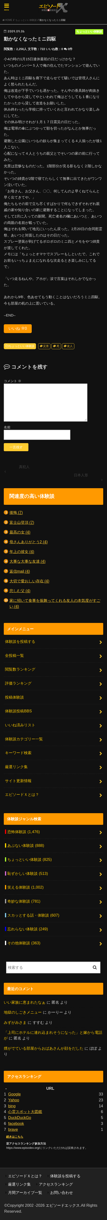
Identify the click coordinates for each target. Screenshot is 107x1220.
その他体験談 (23, 943)
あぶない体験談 (25, 845)
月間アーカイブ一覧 (25, 1192)
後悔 (16, 512)
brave (13, 1129)
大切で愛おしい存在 (29, 581)
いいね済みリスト (20, 725)
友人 (70, 346)
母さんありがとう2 (28, 542)
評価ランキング (18, 683)
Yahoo (13, 1100)
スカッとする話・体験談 (33, 915)
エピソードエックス (63, 1205)
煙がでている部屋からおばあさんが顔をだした (43, 1048)
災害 (46, 346)
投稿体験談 (14, 697)
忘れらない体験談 (27, 929)
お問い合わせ (61, 1192)
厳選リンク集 (16, 767)
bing (11, 1106)
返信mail (19, 571)
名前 (7, 427)
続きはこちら (14, 1136)
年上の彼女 (21, 551)
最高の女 (20, 532)
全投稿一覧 (14, 655)
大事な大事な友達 (27, 561)
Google (14, 1094)
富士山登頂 (21, 522)
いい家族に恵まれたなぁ (24, 1002)
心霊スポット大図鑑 (25, 1111)
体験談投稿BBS (18, 711)
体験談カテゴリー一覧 (24, 739)
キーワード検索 (18, 753)
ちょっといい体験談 (21, 346)
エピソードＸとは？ (22, 794)
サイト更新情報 (18, 781)
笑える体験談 (25, 887)
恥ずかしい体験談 (27, 873)
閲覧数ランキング (20, 669)
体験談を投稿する (20, 641)
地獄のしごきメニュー (23, 1012)
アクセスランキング (56, 1184)
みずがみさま (15, 1022)
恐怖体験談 (23, 832)
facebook (16, 1123)
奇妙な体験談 (23, 901)
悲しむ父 (20, 591)
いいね (18, 328)
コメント (12, 381)
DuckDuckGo (19, 1117)
